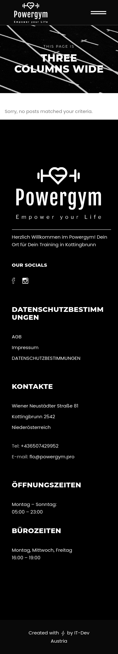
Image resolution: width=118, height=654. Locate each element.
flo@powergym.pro (52, 456)
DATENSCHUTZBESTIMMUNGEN (47, 358)
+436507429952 (40, 446)
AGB (17, 336)
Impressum (25, 347)
